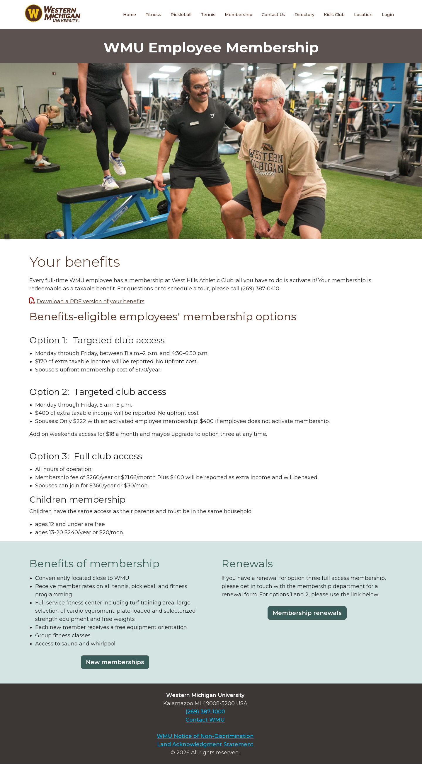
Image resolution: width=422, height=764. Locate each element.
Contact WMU (205, 720)
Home (129, 14)
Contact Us (273, 14)
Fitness (153, 14)
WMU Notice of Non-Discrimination (205, 736)
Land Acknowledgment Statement (205, 744)
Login (388, 14)
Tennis (208, 14)
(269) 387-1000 (205, 711)
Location (363, 14)
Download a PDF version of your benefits (90, 301)
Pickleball (181, 14)
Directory (304, 14)
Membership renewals (307, 612)
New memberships (115, 662)
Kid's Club (334, 14)
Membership (238, 14)
